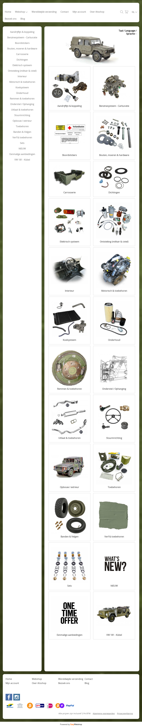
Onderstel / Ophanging (22, 104)
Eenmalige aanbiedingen (22, 154)
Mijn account (79, 11)
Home (8, 11)
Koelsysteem (22, 87)
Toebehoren (22, 126)
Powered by (71, 724)
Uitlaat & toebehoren (22, 109)
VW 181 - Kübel (22, 159)
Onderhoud (22, 93)
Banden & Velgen (22, 131)
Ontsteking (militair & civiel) (22, 70)
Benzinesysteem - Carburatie (22, 37)
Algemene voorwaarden (104, 713)
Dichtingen (22, 59)
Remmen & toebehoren (22, 98)
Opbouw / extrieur (22, 120)
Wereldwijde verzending (44, 11)
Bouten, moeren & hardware (22, 48)
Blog (22, 18)
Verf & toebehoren (22, 137)
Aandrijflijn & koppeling (22, 31)
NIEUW (22, 148)
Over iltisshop (97, 11)
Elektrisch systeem (22, 65)
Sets (22, 143)
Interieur (22, 76)
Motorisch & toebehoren (22, 81)
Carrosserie (22, 54)
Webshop (21, 11)
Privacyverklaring (125, 713)
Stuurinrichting (22, 115)
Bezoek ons (11, 18)
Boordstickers (22, 43)
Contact (64, 11)
